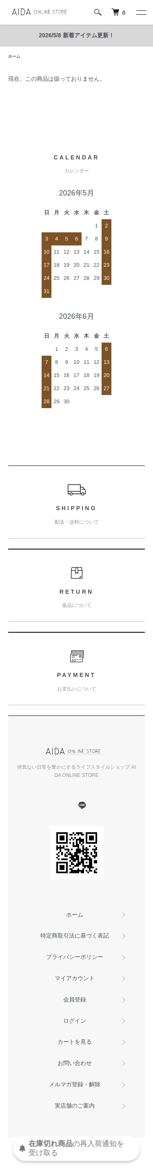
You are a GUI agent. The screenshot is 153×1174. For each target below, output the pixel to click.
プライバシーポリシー (74, 957)
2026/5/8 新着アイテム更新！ (76, 35)
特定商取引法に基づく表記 (74, 935)
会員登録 (74, 999)
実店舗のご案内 (75, 1105)
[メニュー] (141, 12)
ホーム (14, 56)
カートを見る (75, 1041)
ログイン (74, 1020)
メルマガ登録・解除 (74, 1084)
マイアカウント (75, 978)
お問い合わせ (75, 1063)
